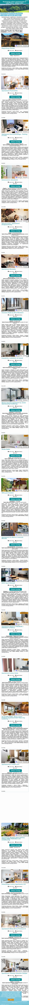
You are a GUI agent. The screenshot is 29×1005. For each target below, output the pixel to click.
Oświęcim (25, 579)
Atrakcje (18, 15)
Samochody (11, 15)
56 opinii (22, 101)
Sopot (26, 442)
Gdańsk (26, 304)
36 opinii (21, 742)
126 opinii (19, 466)
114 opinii (22, 694)
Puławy (26, 122)
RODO (13, 997)
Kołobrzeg (25, 395)
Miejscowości (19, 13)
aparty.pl (27, 0)
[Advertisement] (14, 821)
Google (18, 992)
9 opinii (25, 374)
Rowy (26, 34)
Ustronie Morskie (23, 532)
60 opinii (15, 649)
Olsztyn (26, 350)
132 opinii (26, 327)
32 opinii (26, 908)
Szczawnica (24, 487)
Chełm (26, 670)
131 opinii (21, 511)
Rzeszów (25, 715)
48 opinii (15, 148)
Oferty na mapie (12, 13)
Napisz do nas (14, 1002)
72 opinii (21, 602)
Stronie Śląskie (24, 259)
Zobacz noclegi (15, 54)
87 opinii (22, 787)
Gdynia (26, 975)
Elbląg (26, 213)
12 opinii (21, 283)
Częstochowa (24, 623)
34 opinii (13, 239)
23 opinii (22, 192)
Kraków (26, 837)
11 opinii (17, 421)
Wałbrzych (25, 763)
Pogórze (25, 168)
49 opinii (26, 954)
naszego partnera (9, 70)
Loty (3, 15)
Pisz (26, 78)
